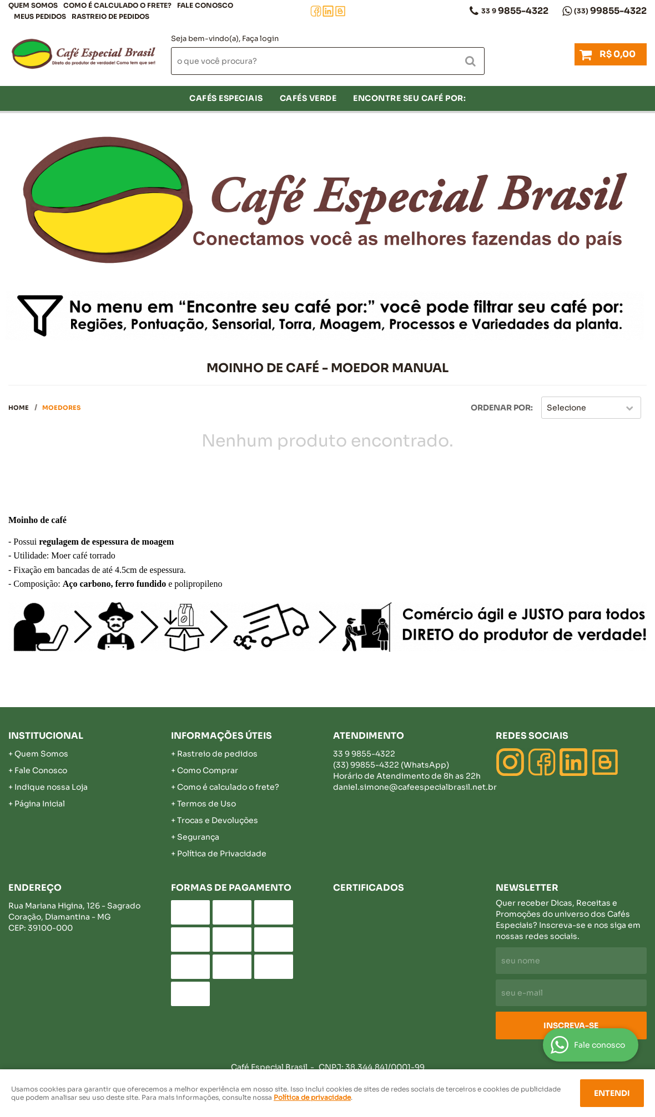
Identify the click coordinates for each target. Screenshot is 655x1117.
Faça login (260, 38)
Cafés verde (308, 98)
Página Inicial (39, 804)
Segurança (198, 837)
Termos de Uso (206, 804)
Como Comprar (207, 770)
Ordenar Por (501, 408)
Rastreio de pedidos (110, 16)
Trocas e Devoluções (217, 820)
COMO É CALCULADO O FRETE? (117, 5)
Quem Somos (33, 5)
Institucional (45, 736)
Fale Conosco (205, 5)
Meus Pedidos (40, 16)
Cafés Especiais (226, 98)
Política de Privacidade (221, 854)
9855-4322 (514, 11)
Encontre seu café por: (409, 98)
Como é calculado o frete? (228, 787)
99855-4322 (610, 11)
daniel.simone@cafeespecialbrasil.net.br (415, 787)
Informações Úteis (221, 736)
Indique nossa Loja (51, 787)
